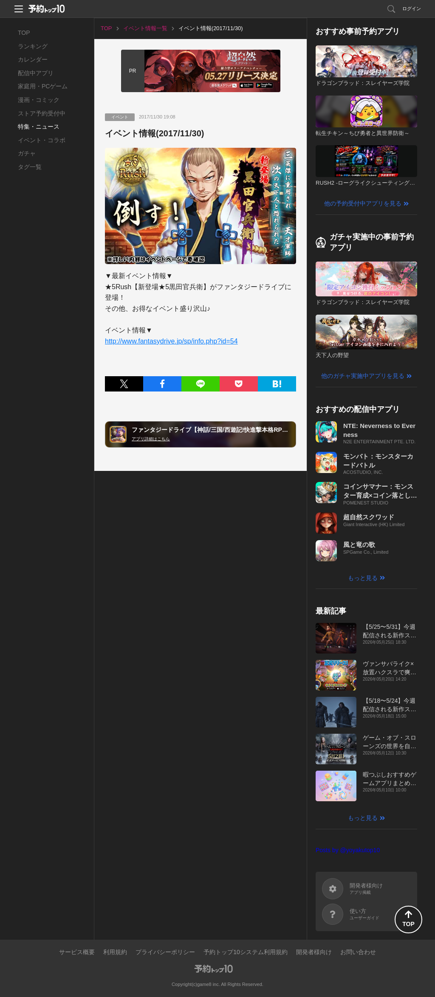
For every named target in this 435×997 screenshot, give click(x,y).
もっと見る (363, 578)
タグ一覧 (30, 166)
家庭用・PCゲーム (43, 86)
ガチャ (27, 153)
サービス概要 (77, 952)
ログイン (411, 8)
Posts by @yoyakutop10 (348, 850)
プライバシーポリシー (165, 952)
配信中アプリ (36, 73)
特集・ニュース (38, 126)
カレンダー (33, 59)
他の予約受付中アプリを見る (362, 203)
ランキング (33, 46)
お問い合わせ (358, 952)
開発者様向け (314, 952)
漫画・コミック (38, 99)
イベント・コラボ (41, 140)
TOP (24, 32)
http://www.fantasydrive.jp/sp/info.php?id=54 (171, 341)
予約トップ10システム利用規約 (245, 952)
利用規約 (115, 952)
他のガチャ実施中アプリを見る (362, 375)
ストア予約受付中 (41, 113)
